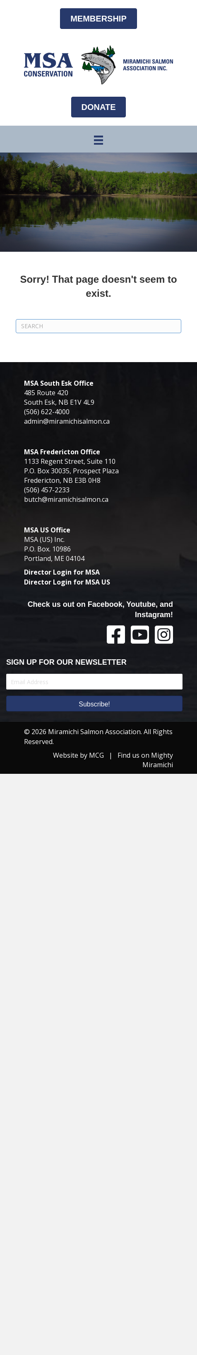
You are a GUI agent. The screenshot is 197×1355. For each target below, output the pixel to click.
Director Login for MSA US (67, 582)
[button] (94, 703)
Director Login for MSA (62, 572)
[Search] (98, 326)
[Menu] (98, 140)
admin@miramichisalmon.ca (67, 421)
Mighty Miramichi (157, 760)
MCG (96, 755)
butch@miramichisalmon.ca (66, 499)
